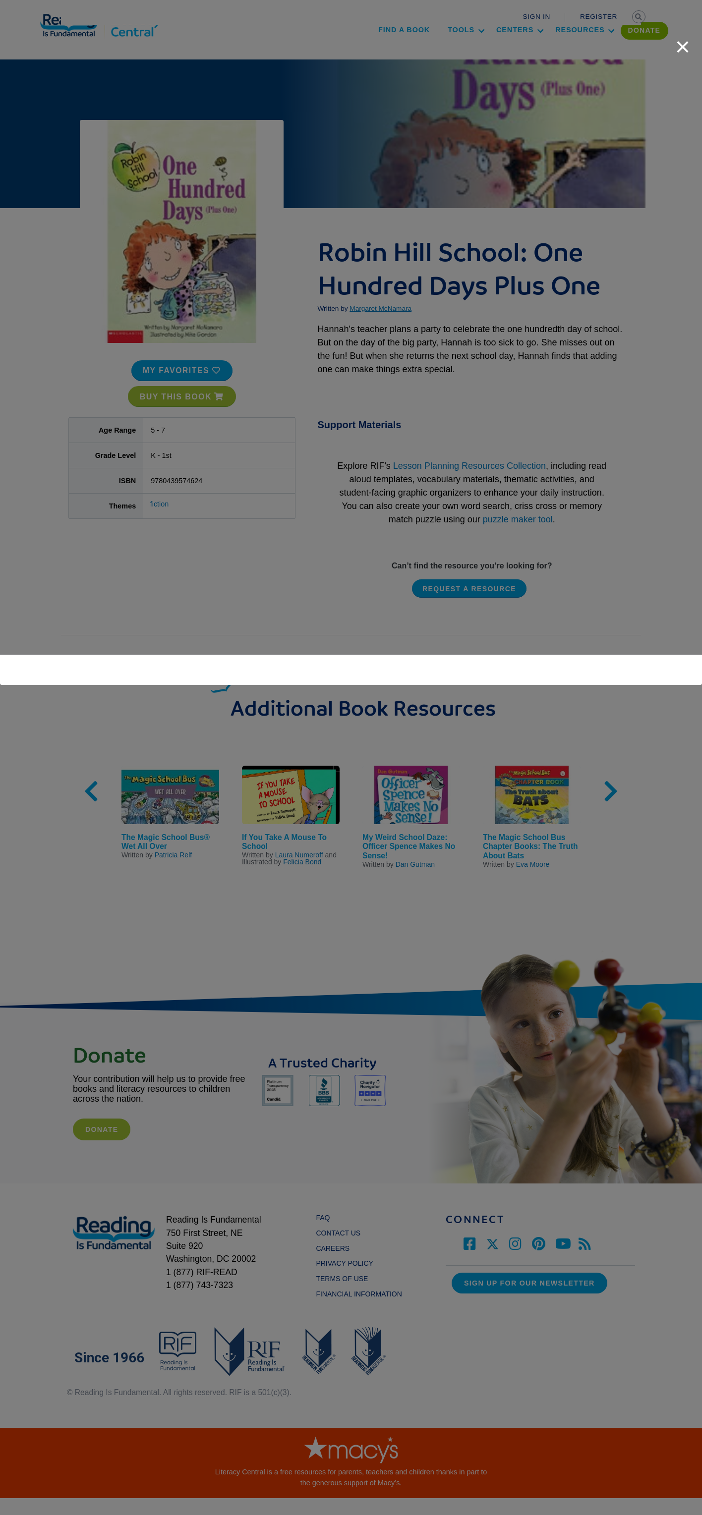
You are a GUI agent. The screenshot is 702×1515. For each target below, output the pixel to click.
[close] (683, 41)
